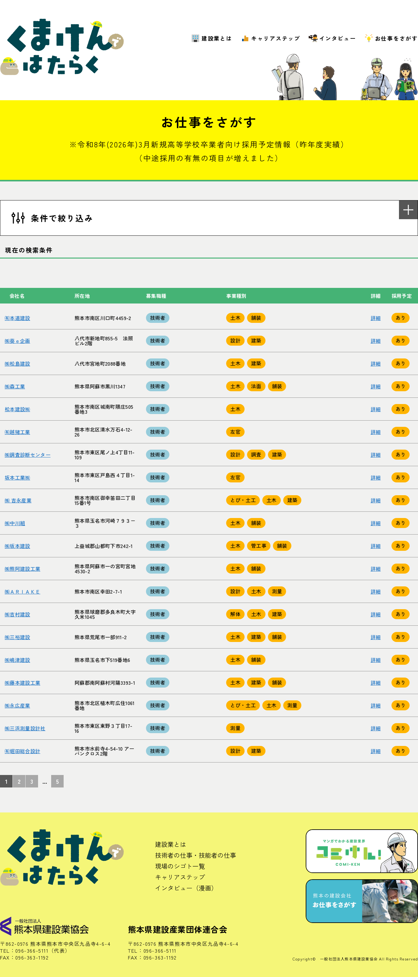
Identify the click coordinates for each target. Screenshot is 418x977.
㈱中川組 (15, 523)
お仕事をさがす (396, 38)
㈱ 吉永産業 (18, 500)
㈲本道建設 (17, 317)
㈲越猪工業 (17, 431)
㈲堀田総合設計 (22, 750)
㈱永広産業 (17, 705)
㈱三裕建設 (17, 636)
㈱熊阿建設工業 (22, 568)
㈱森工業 (15, 386)
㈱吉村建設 (17, 614)
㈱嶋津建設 (17, 659)
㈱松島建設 (17, 363)
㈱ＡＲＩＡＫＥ (22, 591)
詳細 (376, 317)
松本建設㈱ (17, 409)
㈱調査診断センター (28, 454)
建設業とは (217, 38)
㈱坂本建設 (17, 545)
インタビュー (337, 38)
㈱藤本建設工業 (22, 682)
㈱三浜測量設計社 (25, 728)
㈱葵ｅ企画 (17, 340)
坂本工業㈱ (17, 477)
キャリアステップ (275, 38)
